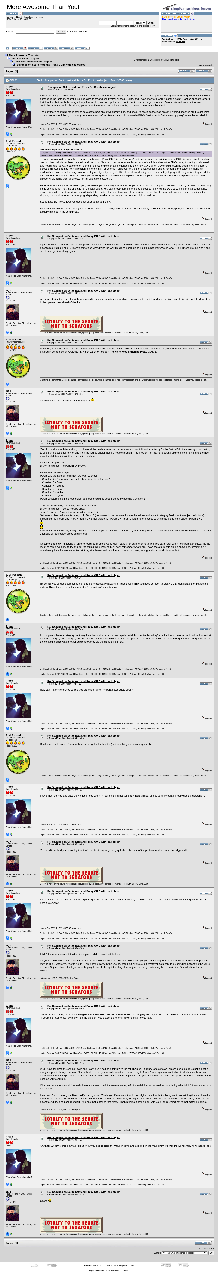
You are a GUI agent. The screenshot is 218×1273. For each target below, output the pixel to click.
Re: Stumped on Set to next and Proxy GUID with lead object (83, 141)
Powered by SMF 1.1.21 (94, 1266)
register (39, 17)
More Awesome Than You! (24, 55)
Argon (9, 86)
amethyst (180, 41)
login (31, 17)
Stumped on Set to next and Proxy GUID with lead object (51, 64)
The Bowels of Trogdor (25, 58)
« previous (203, 65)
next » (211, 65)
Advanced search (77, 31)
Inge (8, 290)
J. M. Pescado (14, 141)
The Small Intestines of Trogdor (33, 61)
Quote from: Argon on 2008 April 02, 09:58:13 (61, 150)
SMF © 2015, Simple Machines (120, 1266)
